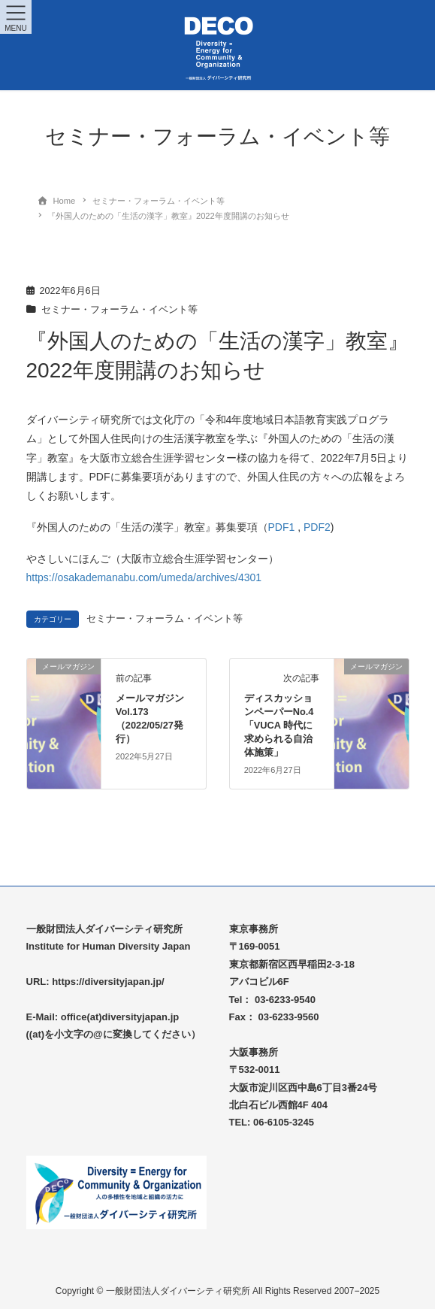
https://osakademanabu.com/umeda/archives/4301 (144, 577)
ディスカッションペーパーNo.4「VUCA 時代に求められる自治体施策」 (279, 725)
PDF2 (317, 527)
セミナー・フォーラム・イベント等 (119, 310)
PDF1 (281, 527)
